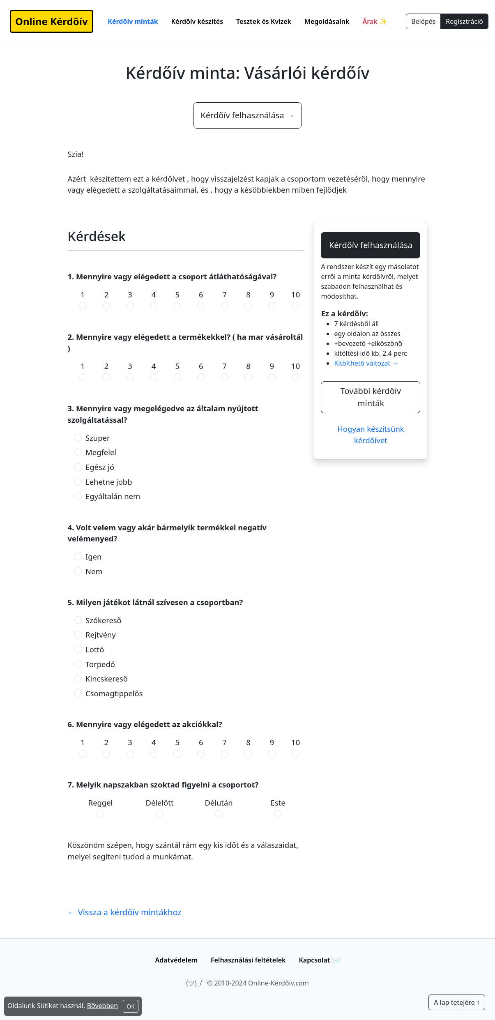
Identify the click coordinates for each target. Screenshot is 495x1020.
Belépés (423, 21)
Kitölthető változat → (366, 363)
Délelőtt (159, 802)
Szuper (97, 438)
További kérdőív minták (371, 397)
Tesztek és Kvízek (263, 21)
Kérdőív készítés (197, 21)
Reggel (100, 802)
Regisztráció (464, 21)
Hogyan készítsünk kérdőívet (370, 434)
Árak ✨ (374, 21)
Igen (93, 556)
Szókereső (103, 620)
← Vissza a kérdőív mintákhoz (125, 912)
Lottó (94, 649)
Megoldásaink (326, 21)
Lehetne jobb (108, 482)
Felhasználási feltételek (248, 960)
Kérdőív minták (133, 21)
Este (277, 802)
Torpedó (100, 664)
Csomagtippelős (114, 693)
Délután (219, 802)
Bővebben (102, 1005)
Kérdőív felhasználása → (247, 115)
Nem (94, 571)
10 (295, 294)
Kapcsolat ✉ (319, 960)
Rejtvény (100, 634)
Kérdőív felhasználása (370, 245)
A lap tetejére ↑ (457, 1002)
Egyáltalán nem (112, 496)
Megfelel (100, 452)
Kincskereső (106, 678)
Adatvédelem (176, 960)
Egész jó (99, 467)
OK (131, 1006)
